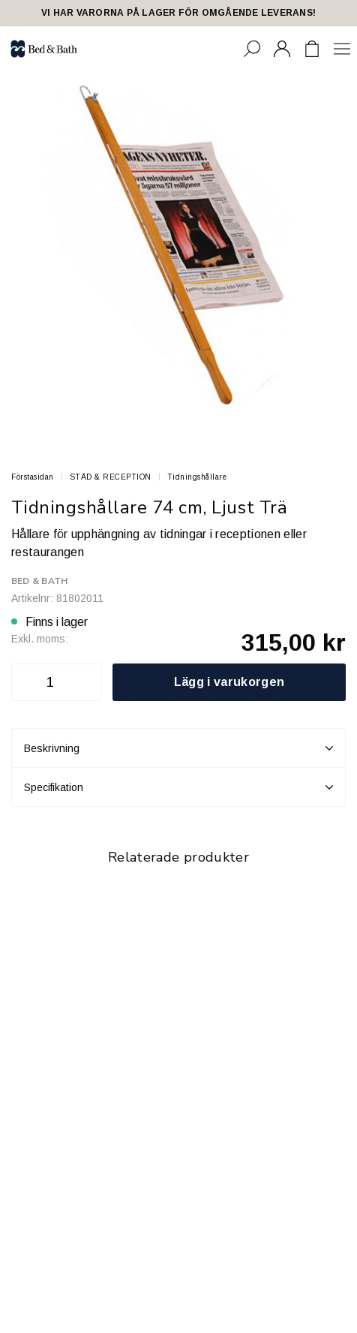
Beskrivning (178, 748)
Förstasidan (32, 477)
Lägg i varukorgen (229, 682)
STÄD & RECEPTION (111, 477)
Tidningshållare (197, 477)
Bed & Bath (39, 581)
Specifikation (178, 787)
